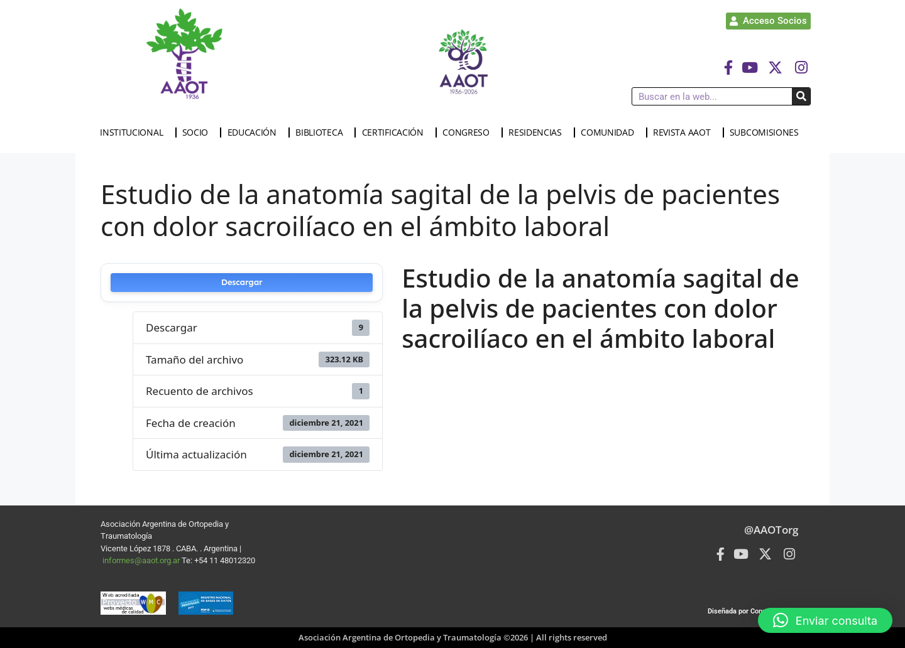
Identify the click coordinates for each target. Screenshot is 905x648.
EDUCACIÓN (255, 132)
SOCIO (198, 132)
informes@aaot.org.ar (142, 560)
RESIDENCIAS (538, 132)
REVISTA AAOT (684, 132)
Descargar (242, 282)
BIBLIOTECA (322, 132)
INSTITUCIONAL (134, 132)
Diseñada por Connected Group (756, 611)
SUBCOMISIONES (767, 132)
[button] (825, 620)
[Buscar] (801, 96)
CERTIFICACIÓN (396, 132)
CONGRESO (469, 132)
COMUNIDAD (610, 132)
